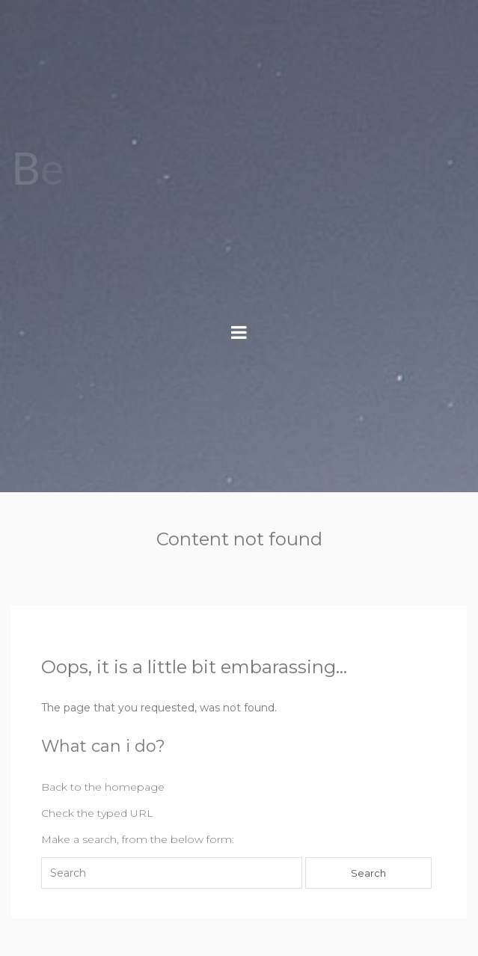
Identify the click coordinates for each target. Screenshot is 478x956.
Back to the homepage (103, 787)
